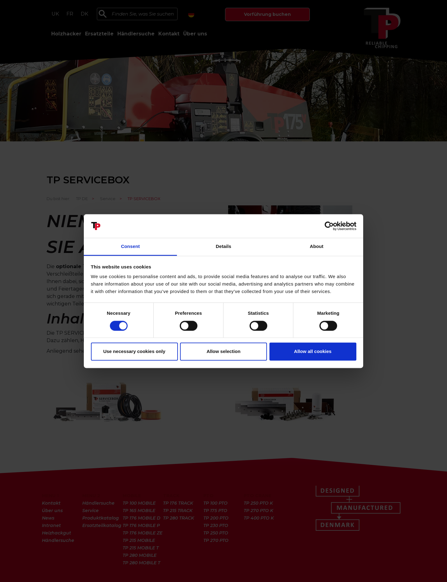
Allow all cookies (313, 351)
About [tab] (316, 246)
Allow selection (223, 351)
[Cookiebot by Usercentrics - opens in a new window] (329, 226)
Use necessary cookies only (134, 351)
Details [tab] (223, 246)
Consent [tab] (130, 246)
